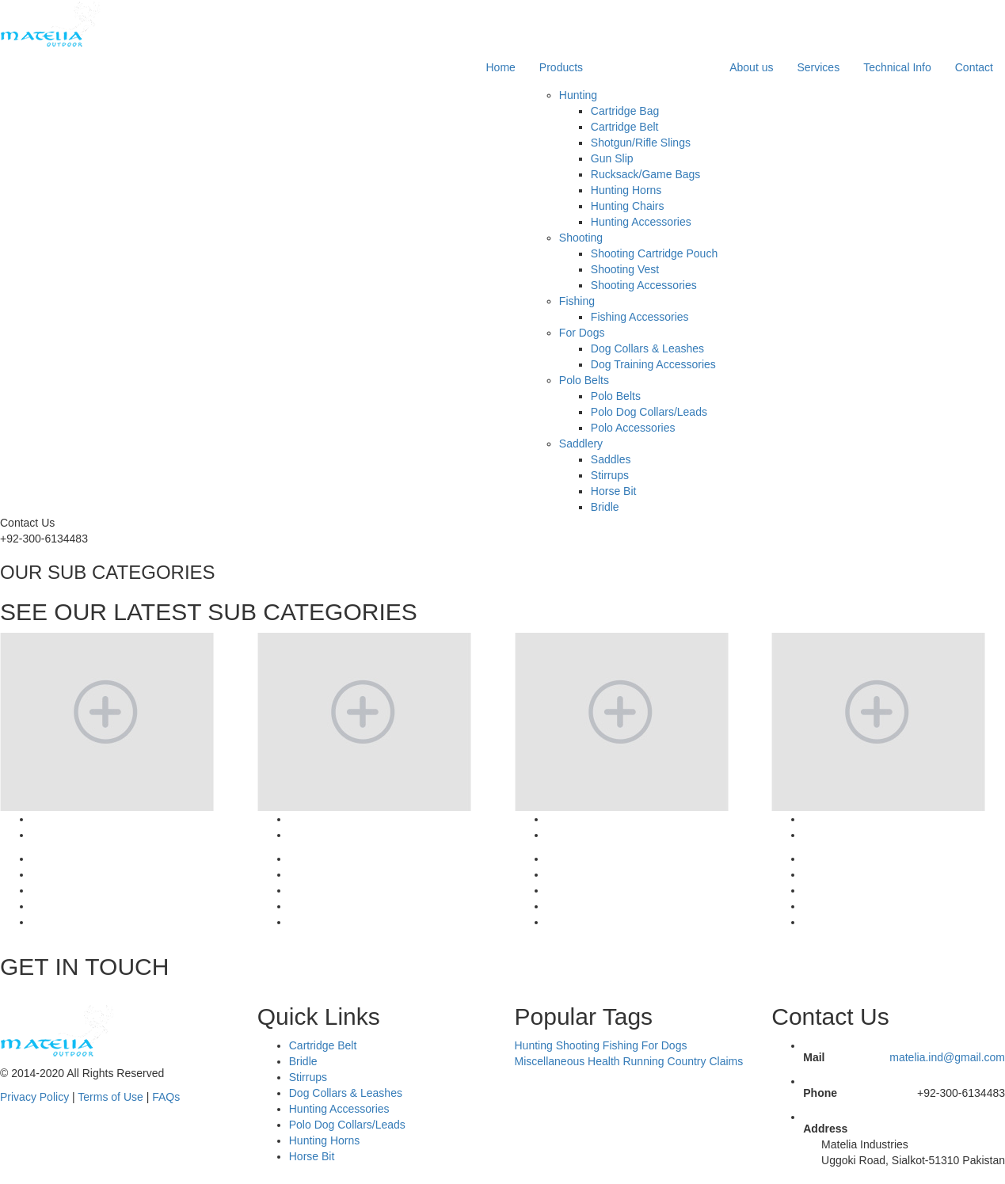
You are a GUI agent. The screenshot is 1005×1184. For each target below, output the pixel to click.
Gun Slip (612, 158)
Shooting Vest (625, 269)
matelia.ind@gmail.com (947, 1057)
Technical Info (897, 67)
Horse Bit (614, 491)
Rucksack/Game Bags (646, 174)
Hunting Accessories (641, 221)
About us (751, 67)
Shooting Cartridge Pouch (654, 253)
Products (561, 67)
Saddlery (581, 443)
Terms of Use (110, 1097)
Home (501, 67)
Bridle (605, 507)
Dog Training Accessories (653, 364)
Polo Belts (584, 380)
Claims (726, 1061)
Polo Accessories (633, 427)
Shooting (581, 237)
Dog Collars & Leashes (647, 348)
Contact (974, 67)
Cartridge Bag (625, 111)
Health (603, 1061)
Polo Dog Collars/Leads (649, 411)
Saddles (611, 459)
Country (687, 1061)
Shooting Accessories (644, 285)
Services (818, 67)
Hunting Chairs (627, 206)
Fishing (577, 301)
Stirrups (610, 475)
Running (643, 1061)
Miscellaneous (550, 1061)
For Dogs (582, 332)
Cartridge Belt (625, 126)
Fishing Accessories (640, 316)
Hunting (578, 95)
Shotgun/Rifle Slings (641, 142)
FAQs (166, 1097)
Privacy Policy (34, 1097)
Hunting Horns (626, 190)
